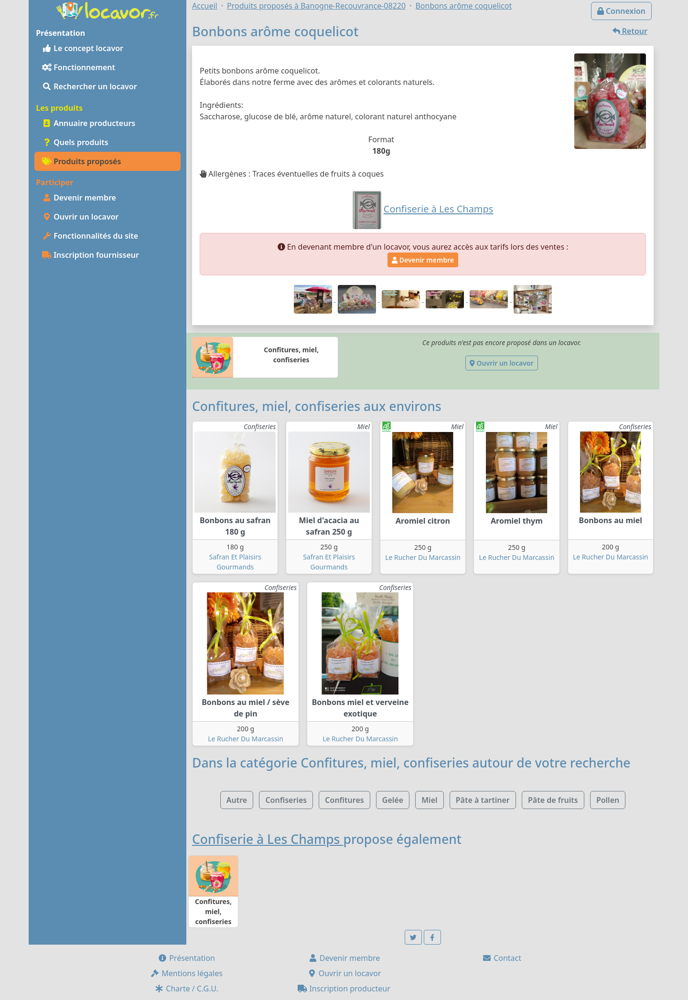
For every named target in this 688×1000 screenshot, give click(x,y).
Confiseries (286, 800)
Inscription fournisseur (90, 255)
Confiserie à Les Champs (267, 839)
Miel (429, 800)
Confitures (344, 800)
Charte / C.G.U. (186, 988)
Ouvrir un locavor (80, 216)
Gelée (392, 800)
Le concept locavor (82, 48)
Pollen (607, 800)
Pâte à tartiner (483, 800)
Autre (236, 800)
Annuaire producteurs (88, 123)
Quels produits (75, 142)
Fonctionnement (78, 67)
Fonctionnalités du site (90, 236)
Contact (501, 958)
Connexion (621, 11)
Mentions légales (186, 973)
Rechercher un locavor (89, 86)
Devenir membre (79, 197)
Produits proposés (81, 161)
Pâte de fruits (553, 800)
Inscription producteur (344, 988)
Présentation (186, 958)
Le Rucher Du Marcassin (423, 557)
